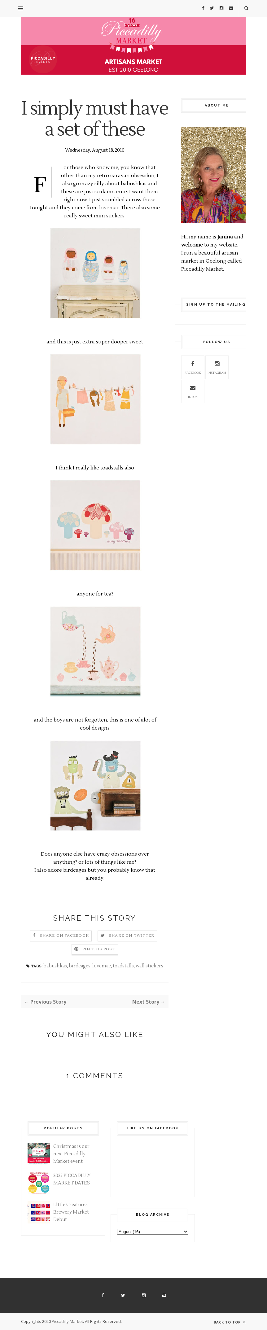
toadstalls (123, 966)
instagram (217, 367)
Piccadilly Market (67, 1321)
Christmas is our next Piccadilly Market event (71, 1154)
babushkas (55, 966)
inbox (193, 391)
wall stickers (149, 966)
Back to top (230, 1322)
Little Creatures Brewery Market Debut (71, 1212)
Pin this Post (98, 949)
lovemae (109, 208)
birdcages (79, 966)
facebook (193, 367)
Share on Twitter (131, 935)
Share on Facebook (64, 935)
